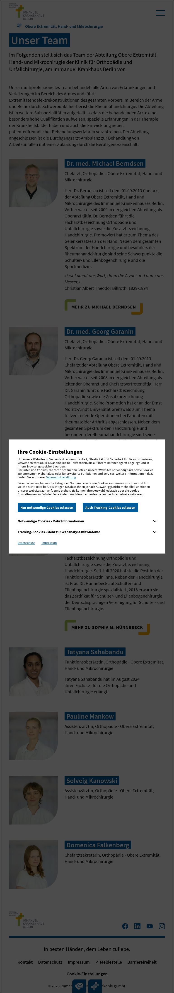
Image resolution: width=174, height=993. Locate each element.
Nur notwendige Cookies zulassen (46, 507)
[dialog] (87, 496)
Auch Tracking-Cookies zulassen (110, 507)
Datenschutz (26, 542)
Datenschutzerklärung (61, 477)
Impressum (49, 542)
